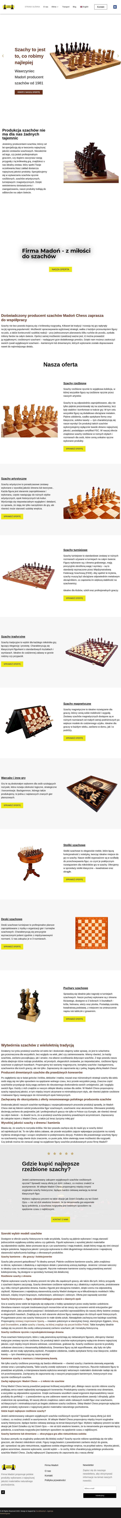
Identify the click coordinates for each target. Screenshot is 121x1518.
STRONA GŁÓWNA (36, 4)
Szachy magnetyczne (77, 703)
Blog (86, 4)
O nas (53, 4)
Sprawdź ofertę (74, 449)
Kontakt (49, 1474)
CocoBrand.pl (41, 1510)
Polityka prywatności (55, 1479)
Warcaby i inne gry (13, 777)
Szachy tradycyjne (13, 636)
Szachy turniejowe (75, 549)
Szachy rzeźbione (74, 383)
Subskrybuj (100, 1495)
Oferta (63, 4)
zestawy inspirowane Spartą (29, 1320)
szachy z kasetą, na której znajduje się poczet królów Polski (58, 1323)
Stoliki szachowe (74, 845)
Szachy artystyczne (14, 478)
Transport (76, 4)
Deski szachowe (11, 919)
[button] (3, 56)
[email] (99, 1487)
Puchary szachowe (75, 988)
